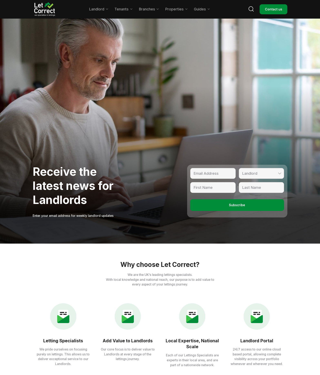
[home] (45, 9)
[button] (98, 9)
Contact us (273, 9)
